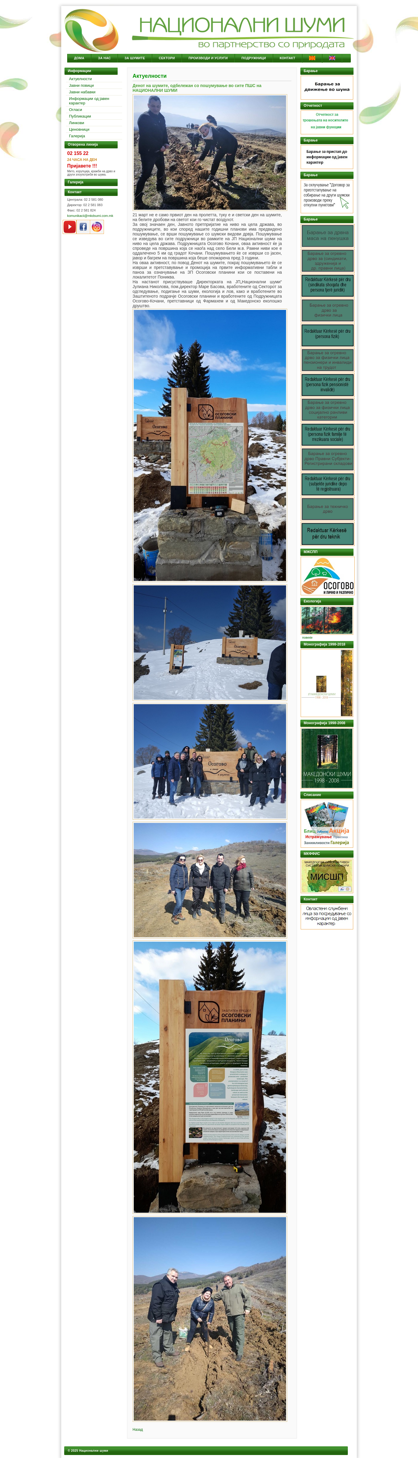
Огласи (75, 109)
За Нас (104, 58)
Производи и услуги (208, 58)
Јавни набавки (82, 92)
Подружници (254, 58)
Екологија (312, 601)
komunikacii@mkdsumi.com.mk (90, 215)
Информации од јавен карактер (89, 100)
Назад (138, 1429)
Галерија (77, 136)
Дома (79, 58)
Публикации (80, 116)
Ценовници (79, 129)
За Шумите (135, 58)
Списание (312, 795)
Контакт (287, 58)
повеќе (307, 637)
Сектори (167, 58)
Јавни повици (81, 85)
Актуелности (80, 79)
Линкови (76, 123)
